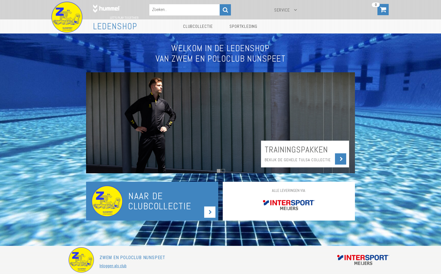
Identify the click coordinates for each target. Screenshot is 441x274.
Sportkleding (243, 26)
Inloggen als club (113, 266)
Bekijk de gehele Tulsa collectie (298, 159)
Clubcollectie (198, 26)
